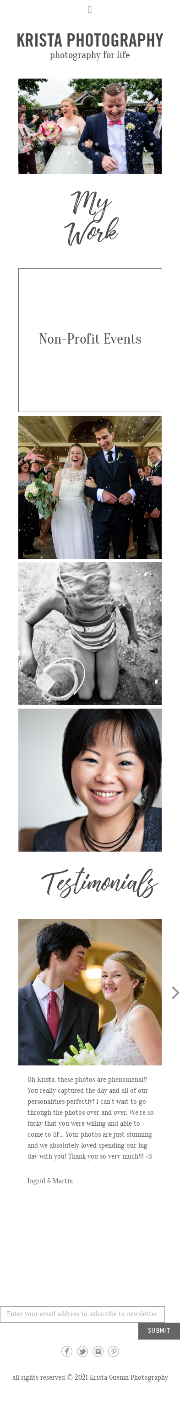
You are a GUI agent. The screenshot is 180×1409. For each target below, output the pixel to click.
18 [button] (124, 153)
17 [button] (110, 153)
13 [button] (55, 153)
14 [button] (69, 153)
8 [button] (124, 143)
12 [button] (42, 153)
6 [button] (97, 143)
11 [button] (28, 153)
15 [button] (83, 153)
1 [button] (28, 143)
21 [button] (76, 162)
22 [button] (90, 162)
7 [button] (110, 143)
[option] (90, 126)
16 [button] (97, 153)
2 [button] (42, 143)
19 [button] (138, 153)
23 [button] (104, 162)
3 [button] (55, 143)
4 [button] (69, 143)
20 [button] (152, 153)
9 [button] (138, 143)
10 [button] (152, 143)
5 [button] (83, 143)
